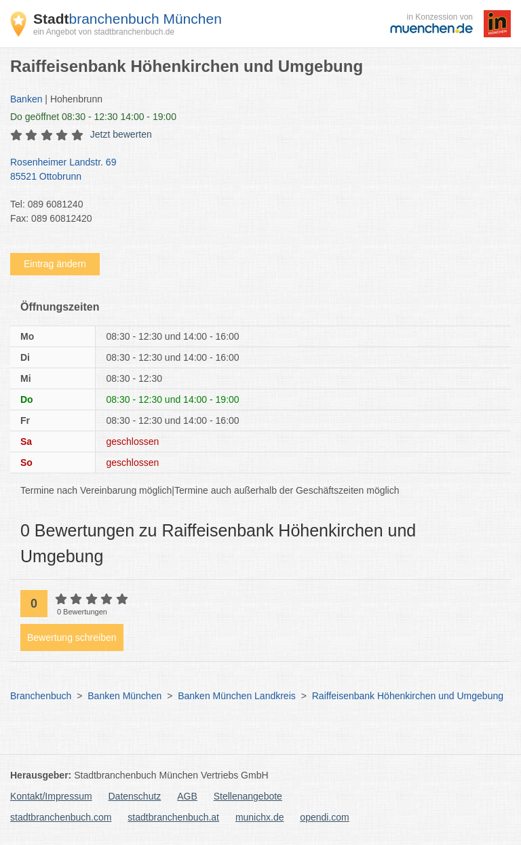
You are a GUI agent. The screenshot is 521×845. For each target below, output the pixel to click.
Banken (26, 99)
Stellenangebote (248, 796)
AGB (187, 796)
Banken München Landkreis (237, 695)
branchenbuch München (127, 18)
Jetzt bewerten (121, 134)
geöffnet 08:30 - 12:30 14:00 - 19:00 (93, 116)
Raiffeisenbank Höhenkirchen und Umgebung (407, 695)
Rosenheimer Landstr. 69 (253, 170)
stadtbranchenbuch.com (60, 817)
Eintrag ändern (55, 263)
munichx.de (259, 817)
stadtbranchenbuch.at (173, 817)
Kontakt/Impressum (51, 796)
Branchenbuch (40, 695)
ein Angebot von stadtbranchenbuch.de (103, 32)
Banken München (124, 695)
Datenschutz (135, 796)
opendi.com (324, 817)
